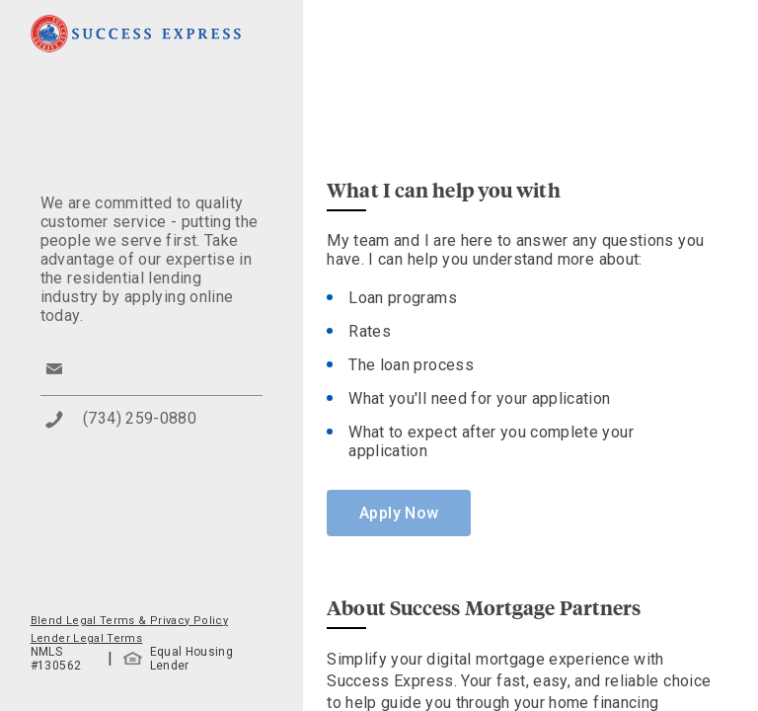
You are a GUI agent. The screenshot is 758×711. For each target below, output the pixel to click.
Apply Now (398, 513)
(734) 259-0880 (139, 418)
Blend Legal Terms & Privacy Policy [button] (129, 620)
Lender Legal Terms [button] (86, 638)
